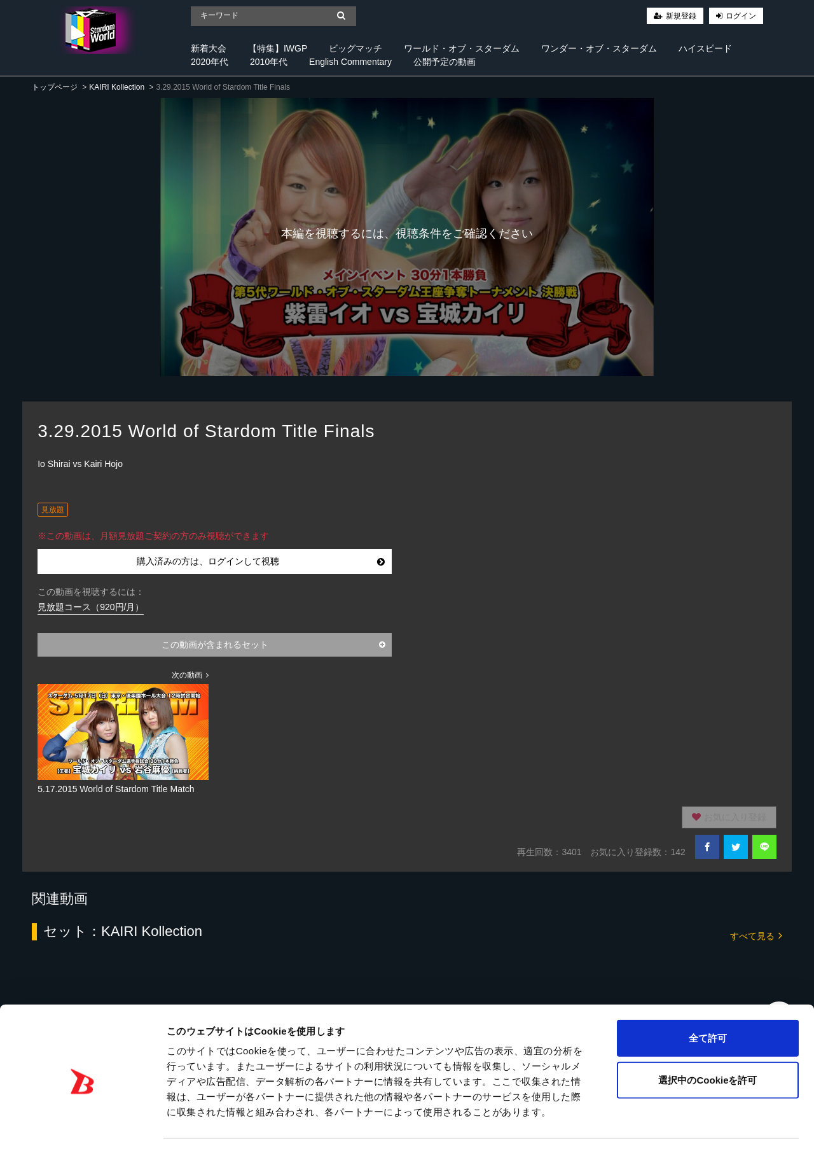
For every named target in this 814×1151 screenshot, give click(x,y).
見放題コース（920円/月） (91, 607)
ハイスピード (705, 48)
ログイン (741, 15)
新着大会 (208, 48)
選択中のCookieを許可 (707, 1042)
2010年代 (268, 62)
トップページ (55, 87)
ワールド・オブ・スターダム (462, 48)
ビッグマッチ (355, 48)
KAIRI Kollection (116, 87)
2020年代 (209, 62)
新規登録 (681, 15)
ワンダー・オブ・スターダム (599, 48)
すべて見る (756, 935)
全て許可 (708, 1000)
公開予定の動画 (444, 62)
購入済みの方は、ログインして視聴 (261, 561)
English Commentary (350, 62)
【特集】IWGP (277, 48)
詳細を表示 (614, 1125)
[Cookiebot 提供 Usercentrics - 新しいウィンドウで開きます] (82, 1126)
